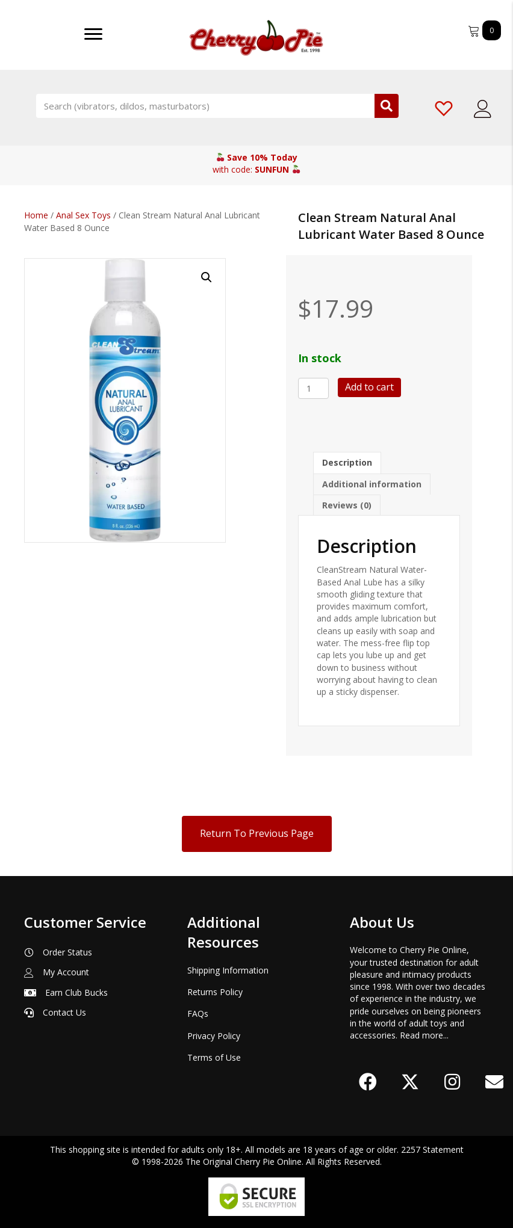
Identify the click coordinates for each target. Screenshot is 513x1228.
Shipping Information (228, 970)
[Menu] (93, 34)
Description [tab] (347, 462)
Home (36, 215)
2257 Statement (432, 1149)
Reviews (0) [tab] (347, 505)
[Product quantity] (313, 388)
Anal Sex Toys (83, 215)
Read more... (424, 1035)
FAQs (197, 1013)
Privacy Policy (213, 1035)
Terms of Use (214, 1057)
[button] (206, 277)
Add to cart (369, 386)
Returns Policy (215, 992)
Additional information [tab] (371, 484)
